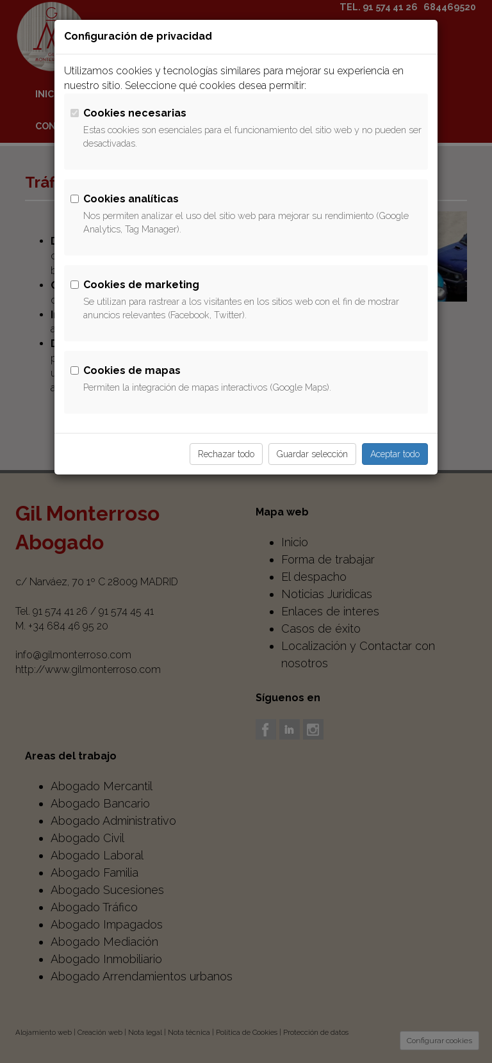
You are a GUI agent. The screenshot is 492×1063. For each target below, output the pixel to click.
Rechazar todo (226, 454)
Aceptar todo (395, 454)
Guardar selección (312, 454)
